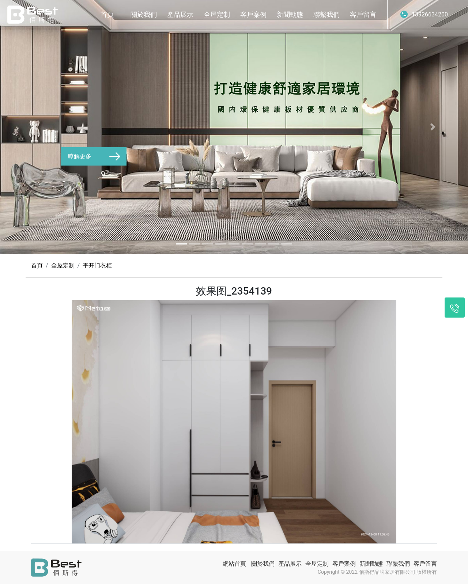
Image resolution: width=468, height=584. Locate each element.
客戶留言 (363, 14)
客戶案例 (253, 14)
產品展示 (180, 14)
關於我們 (144, 14)
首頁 (107, 14)
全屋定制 (217, 14)
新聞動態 (290, 14)
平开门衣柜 (97, 265)
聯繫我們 (326, 14)
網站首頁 (234, 563)
